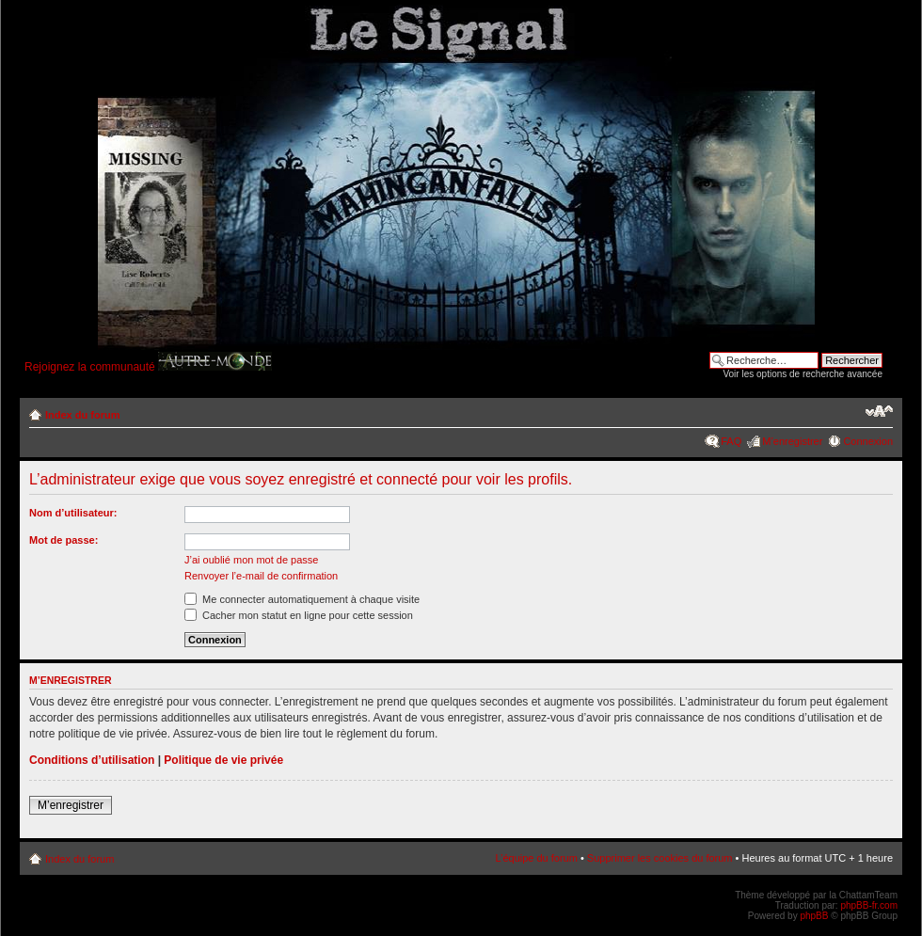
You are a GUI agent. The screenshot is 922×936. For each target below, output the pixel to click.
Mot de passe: (63, 540)
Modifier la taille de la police (879, 411)
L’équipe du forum (536, 858)
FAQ (731, 441)
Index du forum (82, 414)
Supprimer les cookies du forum (660, 858)
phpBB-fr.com (869, 905)
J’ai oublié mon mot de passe (251, 559)
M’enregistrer (792, 441)
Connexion (868, 441)
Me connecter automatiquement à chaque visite (302, 599)
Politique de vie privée (223, 760)
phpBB (814, 916)
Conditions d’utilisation (91, 760)
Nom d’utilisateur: (73, 512)
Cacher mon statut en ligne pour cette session (298, 615)
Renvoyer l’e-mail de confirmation (261, 575)
